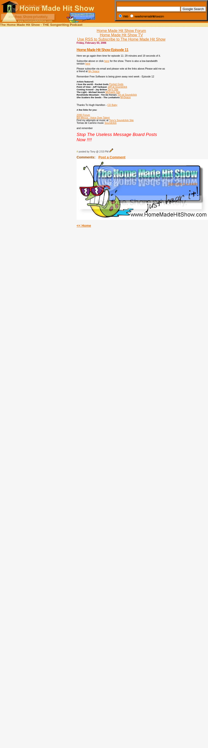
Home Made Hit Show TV (121, 35)
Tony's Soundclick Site (121, 120)
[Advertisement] (181, 107)
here (106, 61)
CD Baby (112, 105)
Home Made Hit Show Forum (121, 31)
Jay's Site (113, 89)
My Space (93, 71)
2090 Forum (83, 115)
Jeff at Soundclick (117, 87)
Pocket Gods (116, 84)
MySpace (125, 97)
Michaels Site (112, 92)
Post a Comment (111, 157)
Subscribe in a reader (183, 183)
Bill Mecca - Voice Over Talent (93, 117)
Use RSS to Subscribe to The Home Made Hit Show (121, 39)
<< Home (84, 226)
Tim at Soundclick (127, 94)
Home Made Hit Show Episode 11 (102, 50)
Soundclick (111, 123)
